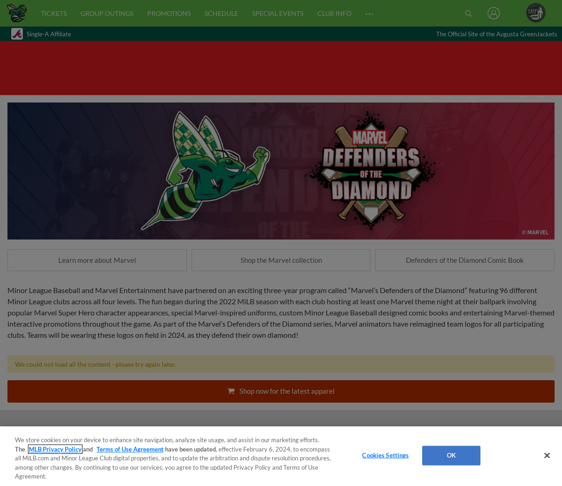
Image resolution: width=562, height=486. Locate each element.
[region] (281, 456)
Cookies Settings (385, 455)
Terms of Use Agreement (130, 449)
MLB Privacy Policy (55, 449)
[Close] (547, 455)
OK (451, 455)
